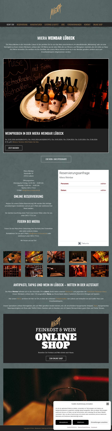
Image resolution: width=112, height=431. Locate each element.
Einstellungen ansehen (99, 422)
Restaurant (69, 292)
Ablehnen (80, 422)
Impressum (94, 427)
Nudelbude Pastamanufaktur (96, 292)
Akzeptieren (63, 422)
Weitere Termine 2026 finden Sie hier (25, 142)
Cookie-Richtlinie (72, 427)
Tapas (95, 306)
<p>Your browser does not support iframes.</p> (83, 208)
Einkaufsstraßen (61, 299)
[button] (108, 404)
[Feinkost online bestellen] (56, 315)
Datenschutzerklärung (84, 427)
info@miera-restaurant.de (31, 190)
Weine (19, 299)
